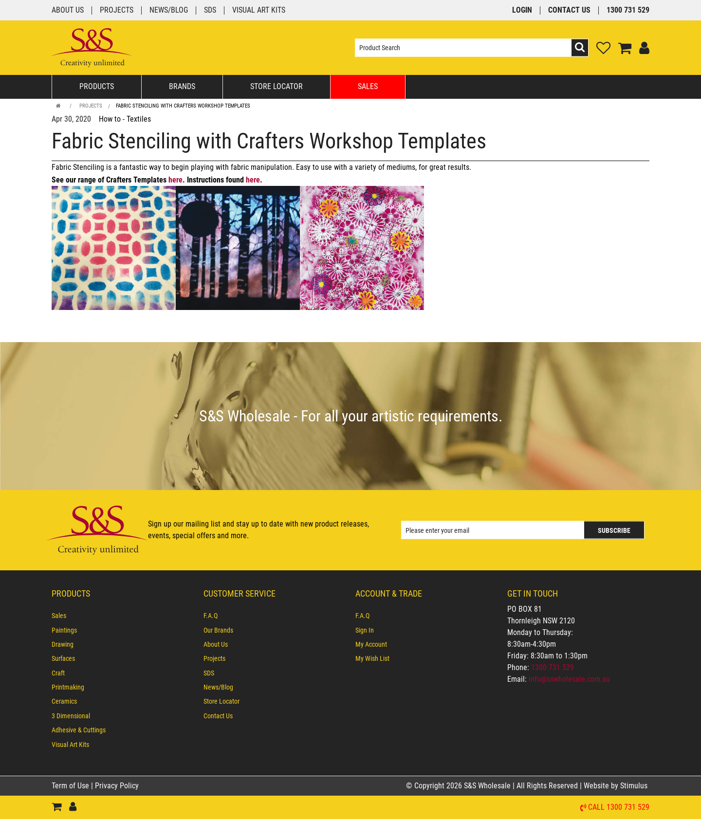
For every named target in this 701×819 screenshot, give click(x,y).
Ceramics (64, 701)
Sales (368, 86)
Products (96, 86)
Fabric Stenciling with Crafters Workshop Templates (183, 106)
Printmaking (68, 687)
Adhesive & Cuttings (79, 730)
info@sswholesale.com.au (569, 679)
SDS (210, 10)
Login (522, 10)
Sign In (364, 630)
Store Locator (276, 86)
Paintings (64, 630)
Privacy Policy (117, 785)
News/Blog (168, 10)
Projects (116, 10)
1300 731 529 (628, 10)
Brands (182, 86)
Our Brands (218, 630)
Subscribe (614, 530)
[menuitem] (123, 615)
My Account (371, 644)
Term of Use (71, 785)
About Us (68, 10)
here (175, 179)
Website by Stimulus (616, 785)
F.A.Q (210, 615)
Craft (58, 673)
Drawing (63, 644)
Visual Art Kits (258, 10)
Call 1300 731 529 (618, 807)
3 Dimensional (71, 716)
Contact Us (569, 10)
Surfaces (63, 658)
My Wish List (372, 658)
